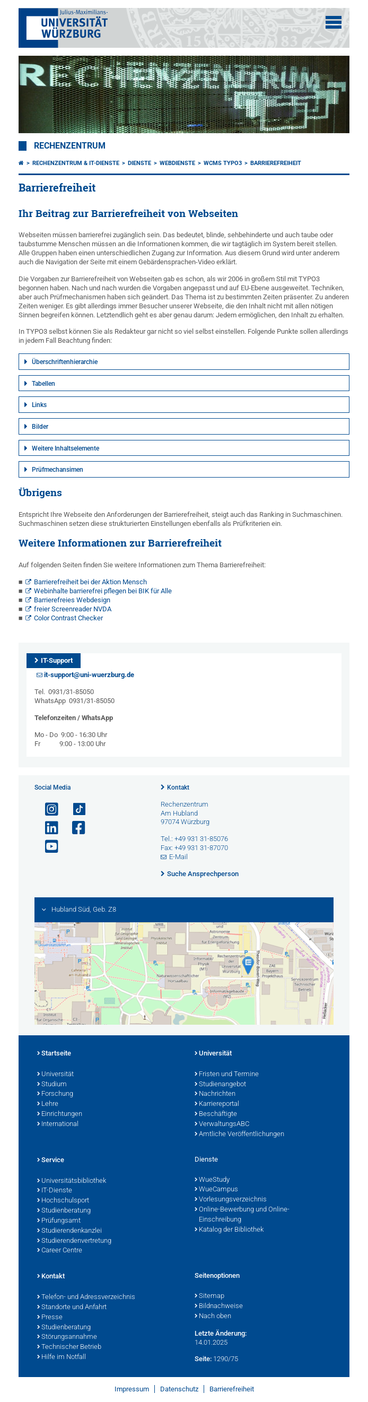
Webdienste (177, 163)
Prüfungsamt (59, 1221)
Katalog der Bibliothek (229, 1230)
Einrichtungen (59, 1114)
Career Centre (59, 1251)
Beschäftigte (216, 1114)
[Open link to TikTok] (74, 809)
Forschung (55, 1094)
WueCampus (216, 1190)
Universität (55, 1074)
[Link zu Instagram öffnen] (47, 809)
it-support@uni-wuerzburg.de (89, 675)
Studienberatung (64, 1211)
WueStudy (212, 1180)
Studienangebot (220, 1084)
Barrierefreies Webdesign (72, 600)
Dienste (139, 163)
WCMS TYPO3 (223, 163)
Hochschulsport (63, 1201)
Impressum (132, 1389)
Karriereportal (217, 1104)
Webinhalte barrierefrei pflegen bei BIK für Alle (103, 591)
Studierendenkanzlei (69, 1231)
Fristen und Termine (227, 1074)
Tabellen (43, 383)
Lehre (47, 1104)
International (57, 1124)
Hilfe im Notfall (61, 1357)
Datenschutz (179, 1389)
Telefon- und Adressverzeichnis (86, 1297)
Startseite (54, 1054)
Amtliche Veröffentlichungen (239, 1134)
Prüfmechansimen (57, 469)
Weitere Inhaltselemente (65, 448)
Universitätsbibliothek (71, 1181)
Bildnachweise (219, 1306)
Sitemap (209, 1296)
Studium (52, 1084)
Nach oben (213, 1316)
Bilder (40, 426)
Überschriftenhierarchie (65, 362)
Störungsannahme (67, 1337)
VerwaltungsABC (222, 1124)
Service (50, 1160)
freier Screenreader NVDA (72, 609)
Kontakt (178, 787)
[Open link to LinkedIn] (47, 828)
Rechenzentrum (70, 146)
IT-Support (57, 660)
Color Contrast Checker (68, 618)
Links (39, 405)
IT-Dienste (54, 1191)
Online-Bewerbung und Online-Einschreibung (242, 1215)
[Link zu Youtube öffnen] (47, 846)
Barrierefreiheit (275, 163)
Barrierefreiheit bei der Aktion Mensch (90, 582)
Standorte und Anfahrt (72, 1307)
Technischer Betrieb (69, 1347)
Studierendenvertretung (74, 1241)
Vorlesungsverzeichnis (231, 1200)
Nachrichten (215, 1094)
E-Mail (178, 857)
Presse (50, 1317)
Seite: (203, 1359)
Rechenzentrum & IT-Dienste (75, 163)
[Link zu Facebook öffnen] (74, 828)
